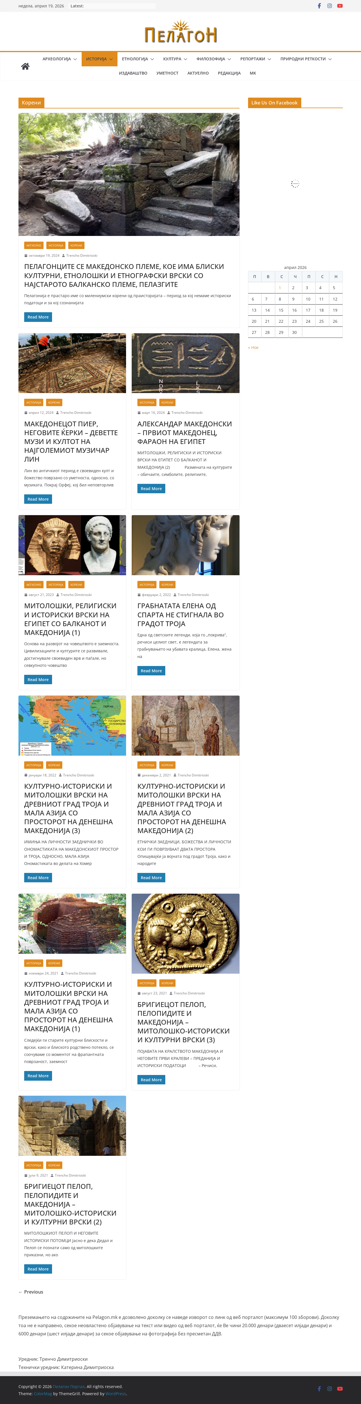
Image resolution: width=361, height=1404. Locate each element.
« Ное (253, 347)
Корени (76, 245)
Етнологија (135, 58)
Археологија (57, 58)
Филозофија (211, 58)
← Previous (30, 1292)
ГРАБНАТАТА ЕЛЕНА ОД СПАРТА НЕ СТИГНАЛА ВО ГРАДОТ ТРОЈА (180, 614)
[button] (74, 59)
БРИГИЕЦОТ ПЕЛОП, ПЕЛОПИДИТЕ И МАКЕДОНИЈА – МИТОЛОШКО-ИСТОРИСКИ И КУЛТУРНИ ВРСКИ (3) (183, 1022)
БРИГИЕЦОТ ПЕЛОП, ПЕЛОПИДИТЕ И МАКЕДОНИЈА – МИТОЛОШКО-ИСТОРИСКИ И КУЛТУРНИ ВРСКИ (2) (70, 1203)
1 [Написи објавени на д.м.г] (280, 287)
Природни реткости (303, 58)
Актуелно (198, 73)
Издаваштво (133, 73)
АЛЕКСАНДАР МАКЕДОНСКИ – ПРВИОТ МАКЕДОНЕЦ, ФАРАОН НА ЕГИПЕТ (184, 432)
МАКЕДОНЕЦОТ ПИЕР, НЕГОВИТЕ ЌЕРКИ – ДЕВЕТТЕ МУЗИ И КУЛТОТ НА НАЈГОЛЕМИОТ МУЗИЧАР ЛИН (71, 441)
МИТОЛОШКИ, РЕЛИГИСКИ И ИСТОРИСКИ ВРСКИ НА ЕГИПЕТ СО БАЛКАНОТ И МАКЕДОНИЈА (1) (70, 619)
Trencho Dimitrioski (81, 255)
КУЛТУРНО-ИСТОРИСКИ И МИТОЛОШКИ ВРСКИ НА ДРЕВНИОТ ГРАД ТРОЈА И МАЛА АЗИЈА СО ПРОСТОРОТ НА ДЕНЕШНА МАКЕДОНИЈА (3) (68, 808)
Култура (172, 58)
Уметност (167, 73)
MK (253, 73)
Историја (96, 58)
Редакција (229, 73)
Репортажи (252, 58)
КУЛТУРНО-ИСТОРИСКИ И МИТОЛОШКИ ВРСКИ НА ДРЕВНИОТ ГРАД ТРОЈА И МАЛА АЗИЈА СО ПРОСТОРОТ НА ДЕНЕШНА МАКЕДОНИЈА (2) (181, 808)
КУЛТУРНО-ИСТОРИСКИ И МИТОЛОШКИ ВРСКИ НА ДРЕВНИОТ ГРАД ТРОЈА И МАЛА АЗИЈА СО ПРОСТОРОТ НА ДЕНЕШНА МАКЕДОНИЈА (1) (68, 1006)
